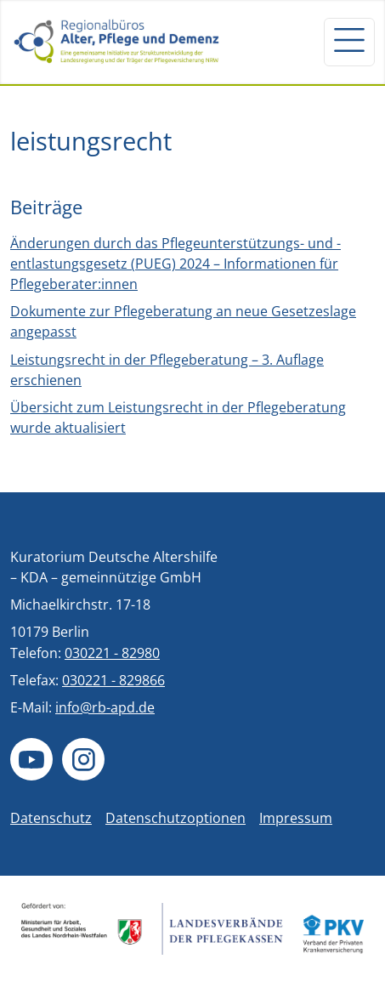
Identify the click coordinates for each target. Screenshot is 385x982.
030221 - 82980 (112, 653)
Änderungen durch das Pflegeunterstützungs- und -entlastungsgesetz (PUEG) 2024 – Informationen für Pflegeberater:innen (175, 263)
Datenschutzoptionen (175, 818)
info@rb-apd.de (105, 707)
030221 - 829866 (113, 680)
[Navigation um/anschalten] (349, 41)
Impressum (295, 818)
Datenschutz (51, 818)
